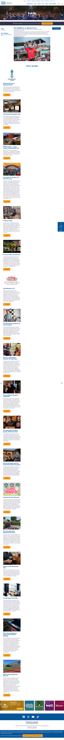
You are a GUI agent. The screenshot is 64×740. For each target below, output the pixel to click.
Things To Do (30, 3)
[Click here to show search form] (62, 4)
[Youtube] (33, 717)
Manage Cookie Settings (37, 735)
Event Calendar (56, 28)
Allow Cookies (26, 735)
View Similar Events (47, 23)
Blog (47, 3)
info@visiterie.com (45, 725)
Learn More (7, 94)
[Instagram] (28, 717)
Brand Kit (35, 726)
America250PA (52, 3)
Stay (35, 3)
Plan (43, 3)
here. (23, 36)
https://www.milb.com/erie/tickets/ (6, 35)
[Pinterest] (41, 717)
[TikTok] (38, 717)
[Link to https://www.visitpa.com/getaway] (32, 723)
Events (39, 3)
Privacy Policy (30, 726)
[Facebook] (24, 717)
